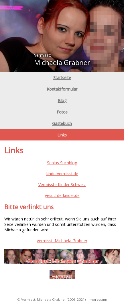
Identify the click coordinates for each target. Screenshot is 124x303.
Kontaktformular (62, 89)
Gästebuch (62, 123)
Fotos (62, 112)
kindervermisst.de (62, 173)
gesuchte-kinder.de (62, 195)
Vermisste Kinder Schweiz (62, 184)
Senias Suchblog (62, 162)
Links (62, 135)
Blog (62, 100)
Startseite (62, 77)
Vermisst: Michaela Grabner (62, 240)
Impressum (98, 299)
